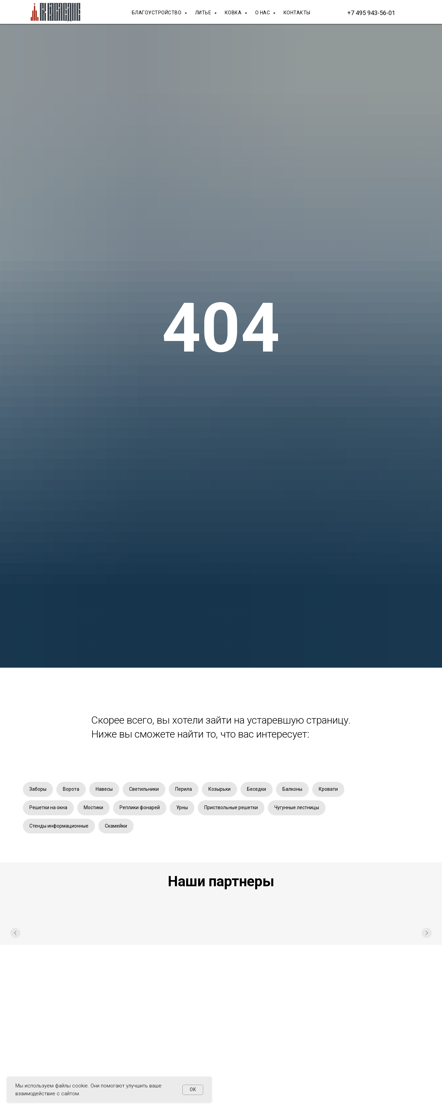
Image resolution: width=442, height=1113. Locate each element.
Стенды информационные (58, 826)
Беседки (256, 789)
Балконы (292, 789)
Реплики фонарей (140, 807)
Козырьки (219, 789)
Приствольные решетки (231, 807)
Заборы (37, 789)
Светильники (144, 789)
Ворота (71, 789)
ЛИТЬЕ (203, 12)
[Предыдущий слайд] (15, 933)
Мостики (93, 807)
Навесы (104, 789)
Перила (183, 789)
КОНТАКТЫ (297, 12)
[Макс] (412, 13)
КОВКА (234, 12)
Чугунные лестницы (296, 807)
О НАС (263, 12)
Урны (182, 807)
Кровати (328, 789)
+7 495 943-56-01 (371, 12)
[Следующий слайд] (427, 933)
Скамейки (116, 826)
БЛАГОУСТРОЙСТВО (157, 12)
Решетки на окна (48, 807)
